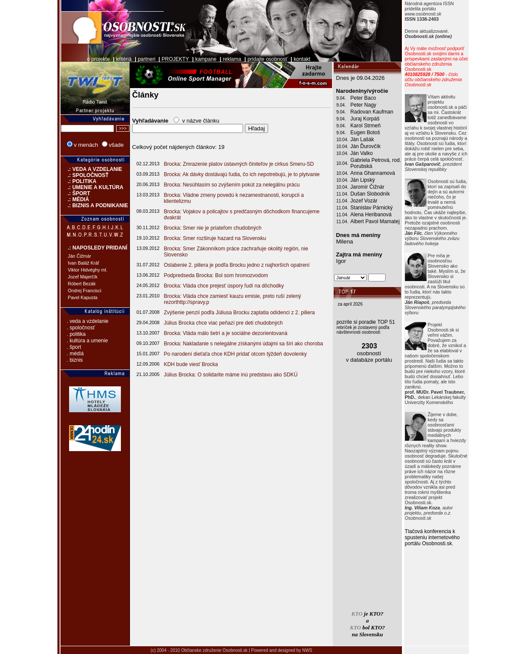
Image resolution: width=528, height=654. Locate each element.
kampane (205, 59)
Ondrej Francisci (84, 290)
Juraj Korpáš (365, 119)
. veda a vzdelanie (88, 321)
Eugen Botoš (365, 133)
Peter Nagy (363, 105)
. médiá (75, 354)
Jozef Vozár (364, 201)
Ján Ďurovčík (366, 146)
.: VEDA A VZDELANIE (91, 169)
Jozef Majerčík (83, 276)
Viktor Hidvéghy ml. (87, 269)
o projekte (98, 59)
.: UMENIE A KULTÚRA (91, 187)
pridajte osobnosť (267, 59)
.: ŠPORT (75, 193)
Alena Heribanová (371, 215)
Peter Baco (363, 98)
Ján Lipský (363, 180)
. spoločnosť (81, 328)
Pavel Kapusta (83, 297)
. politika (76, 334)
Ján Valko (362, 153)
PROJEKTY (175, 59)
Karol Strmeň (366, 126)
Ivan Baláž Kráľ (83, 262)
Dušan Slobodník (370, 194)
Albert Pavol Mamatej (375, 221)
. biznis (75, 360)
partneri (146, 59)
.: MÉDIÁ (74, 199)
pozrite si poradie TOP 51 (365, 322)
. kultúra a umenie (87, 341)
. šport (74, 347)
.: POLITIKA (78, 181)
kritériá (124, 59)
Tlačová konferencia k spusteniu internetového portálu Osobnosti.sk (432, 537)
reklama (232, 59)
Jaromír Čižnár (368, 187)
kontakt (302, 59)
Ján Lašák (362, 139)
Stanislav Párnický (372, 208)
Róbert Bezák (82, 283)
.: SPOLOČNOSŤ (84, 175)
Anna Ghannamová (373, 173)
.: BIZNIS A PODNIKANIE (94, 205)
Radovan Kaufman (372, 112)
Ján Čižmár (79, 256)
